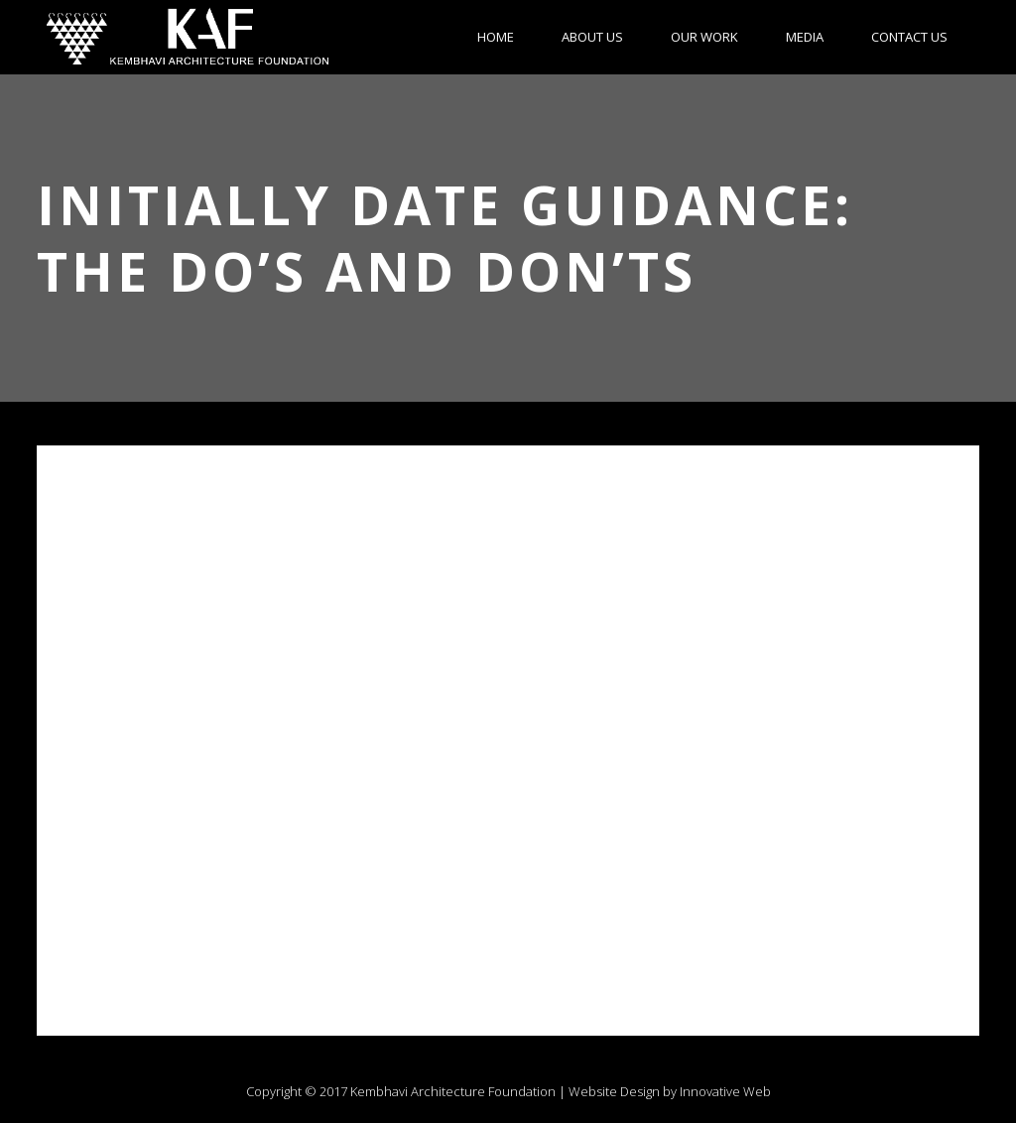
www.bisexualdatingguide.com (165, 958)
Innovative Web (725, 1091)
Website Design (614, 1091)
